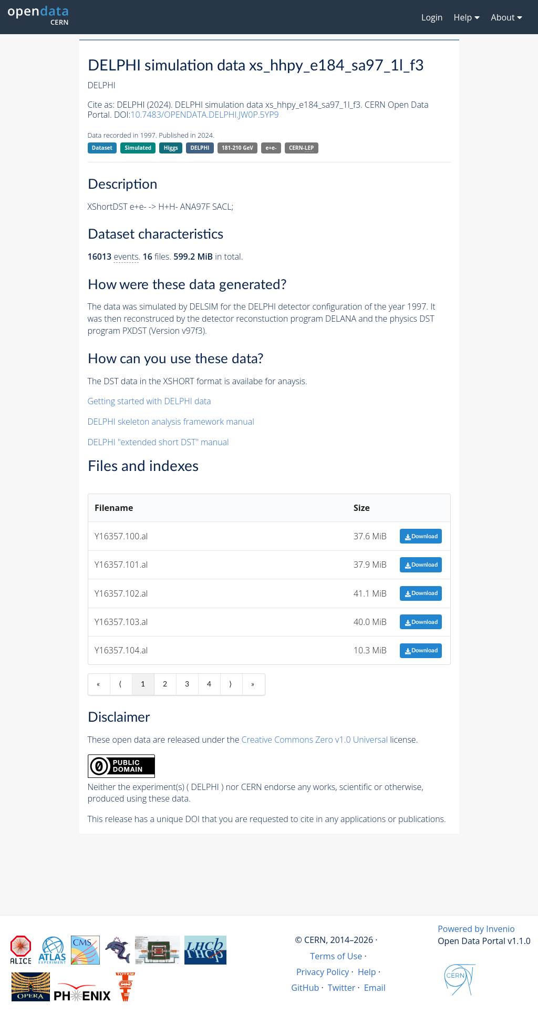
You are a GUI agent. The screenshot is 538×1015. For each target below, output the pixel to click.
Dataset (102, 147)
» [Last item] (252, 684)
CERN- (301, 148)
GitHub (305, 987)
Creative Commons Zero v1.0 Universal (315, 739)
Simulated (138, 147)
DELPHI (199, 147)
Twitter (342, 987)
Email (375, 987)
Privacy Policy (322, 972)
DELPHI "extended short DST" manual (158, 442)
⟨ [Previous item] (120, 684)
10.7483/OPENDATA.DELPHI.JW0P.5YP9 (204, 114)
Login (432, 17)
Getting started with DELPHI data (149, 401)
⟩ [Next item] (230, 684)
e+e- (270, 147)
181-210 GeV (237, 147)
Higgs (171, 147)
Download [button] (421, 536)
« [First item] (98, 684)
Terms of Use (336, 956)
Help (367, 972)
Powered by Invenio (476, 929)
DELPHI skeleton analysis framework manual (171, 421)
